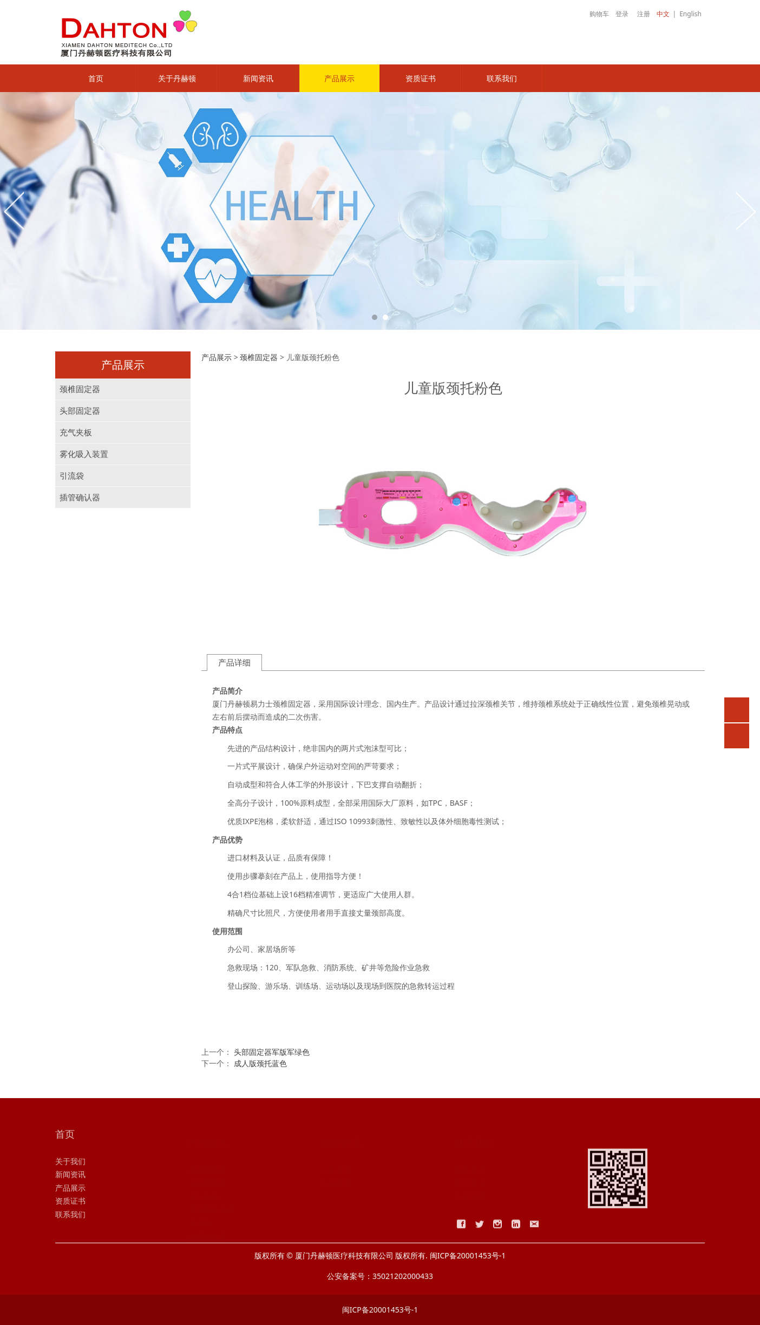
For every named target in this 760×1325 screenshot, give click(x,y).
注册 (643, 13)
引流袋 (72, 475)
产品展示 (339, 78)
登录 (621, 13)
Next (745, 210)
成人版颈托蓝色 (260, 1063)
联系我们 (502, 78)
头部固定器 (80, 410)
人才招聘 (470, 1195)
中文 (663, 13)
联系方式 (470, 1169)
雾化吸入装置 (84, 454)
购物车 (593, 13)
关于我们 (70, 1169)
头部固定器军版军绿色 (272, 1052)
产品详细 (234, 662)
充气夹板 (76, 432)
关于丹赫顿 (177, 78)
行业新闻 (337, 1182)
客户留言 (470, 1182)
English (690, 13)
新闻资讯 (258, 78)
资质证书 (420, 78)
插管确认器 (80, 497)
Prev (14, 210)
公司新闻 (337, 1169)
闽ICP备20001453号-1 (380, 1309)
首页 (95, 78)
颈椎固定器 (80, 389)
